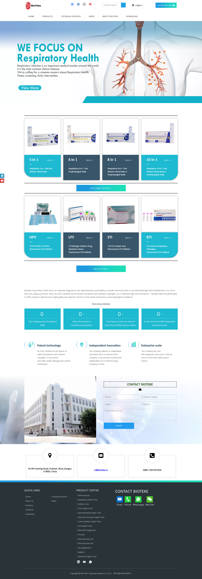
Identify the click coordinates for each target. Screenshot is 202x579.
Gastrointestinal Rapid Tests (89, 513)
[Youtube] (90, 4)
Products (29, 505)
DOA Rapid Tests (85, 526)
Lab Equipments (84, 548)
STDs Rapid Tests (85, 508)
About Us (29, 501)
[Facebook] (72, 4)
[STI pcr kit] (120, 214)
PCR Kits (81, 534)
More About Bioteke (101, 303)
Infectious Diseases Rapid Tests (91, 517)
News (54, 501)
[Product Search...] (111, 5)
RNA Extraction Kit (85, 543)
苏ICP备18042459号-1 (123, 573)
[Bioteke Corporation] (60, 409)
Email (120, 501)
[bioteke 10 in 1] (159, 136)
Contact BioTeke (166, 5)
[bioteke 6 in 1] (81, 136)
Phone (127, 501)
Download (30, 514)
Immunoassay (84, 495)
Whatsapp (138, 501)
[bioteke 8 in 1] (120, 136)
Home (28, 496)
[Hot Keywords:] (123, 5)
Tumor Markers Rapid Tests (89, 521)
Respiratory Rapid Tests (88, 499)
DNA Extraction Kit (85, 539)
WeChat (150, 501)
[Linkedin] (78, 4)
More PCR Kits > (101, 268)
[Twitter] (84, 4)
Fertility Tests (83, 504)
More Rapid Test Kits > (101, 188)
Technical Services (59, 496)
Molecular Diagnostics (87, 530)
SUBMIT (118, 425)
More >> (50, 160)
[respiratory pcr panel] (159, 214)
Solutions (29, 509)
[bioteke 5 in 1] (42, 136)
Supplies (81, 552)
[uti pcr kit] (81, 214)
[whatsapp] (90, 562)
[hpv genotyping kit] (42, 214)
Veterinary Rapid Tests (87, 556)
